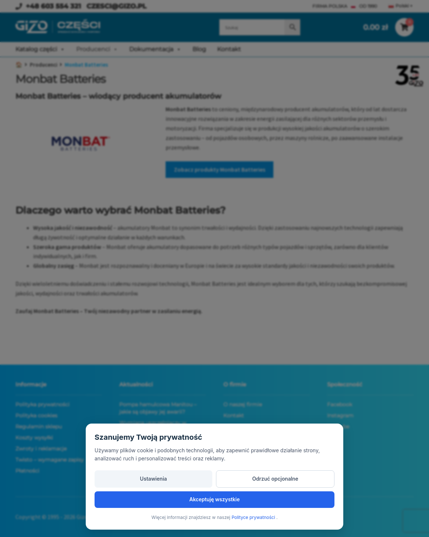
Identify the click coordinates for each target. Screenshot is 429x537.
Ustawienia (133, 498)
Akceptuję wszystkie (296, 498)
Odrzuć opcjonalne (214, 498)
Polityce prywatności (253, 517)
